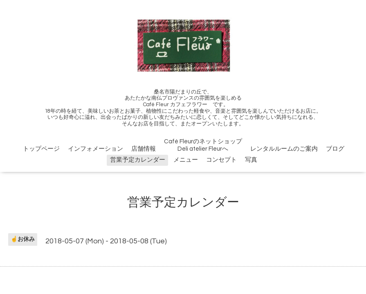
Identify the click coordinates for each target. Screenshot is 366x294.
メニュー (185, 160)
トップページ (41, 149)
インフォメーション (95, 149)
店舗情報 (143, 149)
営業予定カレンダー (137, 160)
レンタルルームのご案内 (284, 149)
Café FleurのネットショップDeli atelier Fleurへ (203, 145)
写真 (251, 160)
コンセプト (221, 160)
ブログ (335, 149)
